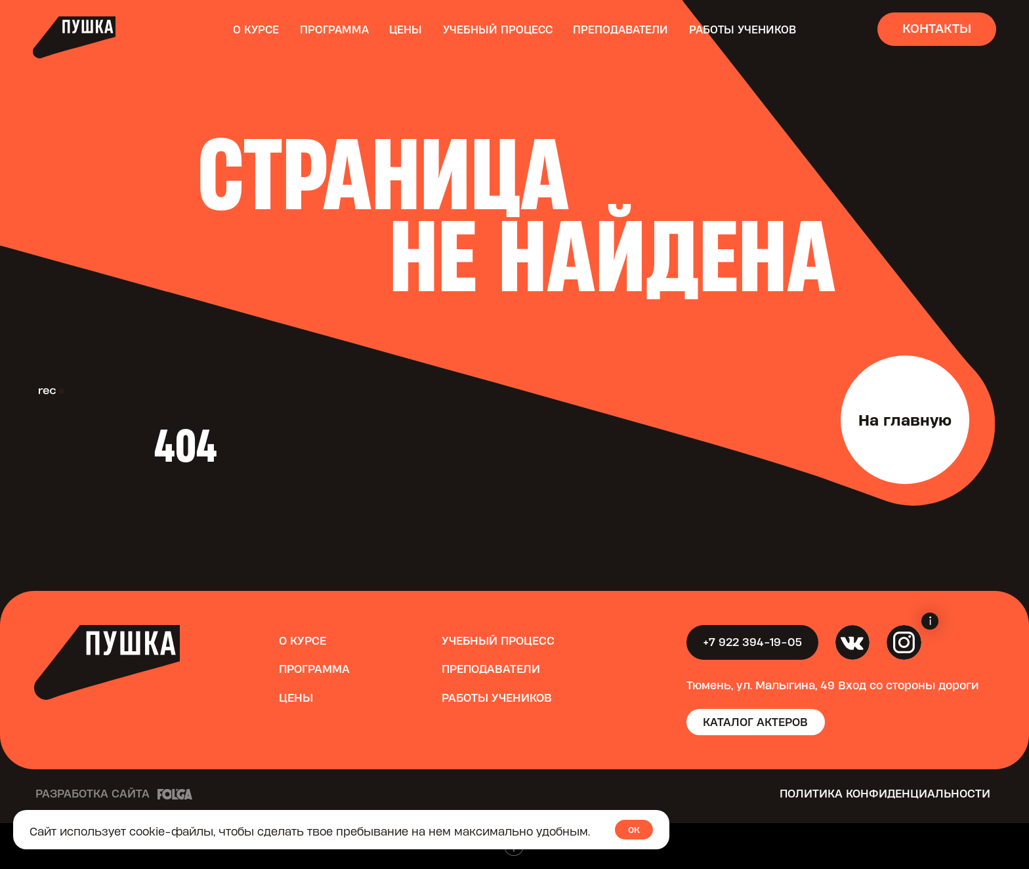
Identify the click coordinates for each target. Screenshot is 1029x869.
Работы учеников (742, 29)
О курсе (256, 29)
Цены (405, 29)
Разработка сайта (92, 793)
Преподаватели (620, 29)
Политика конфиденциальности (885, 793)
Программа (334, 29)
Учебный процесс (498, 29)
